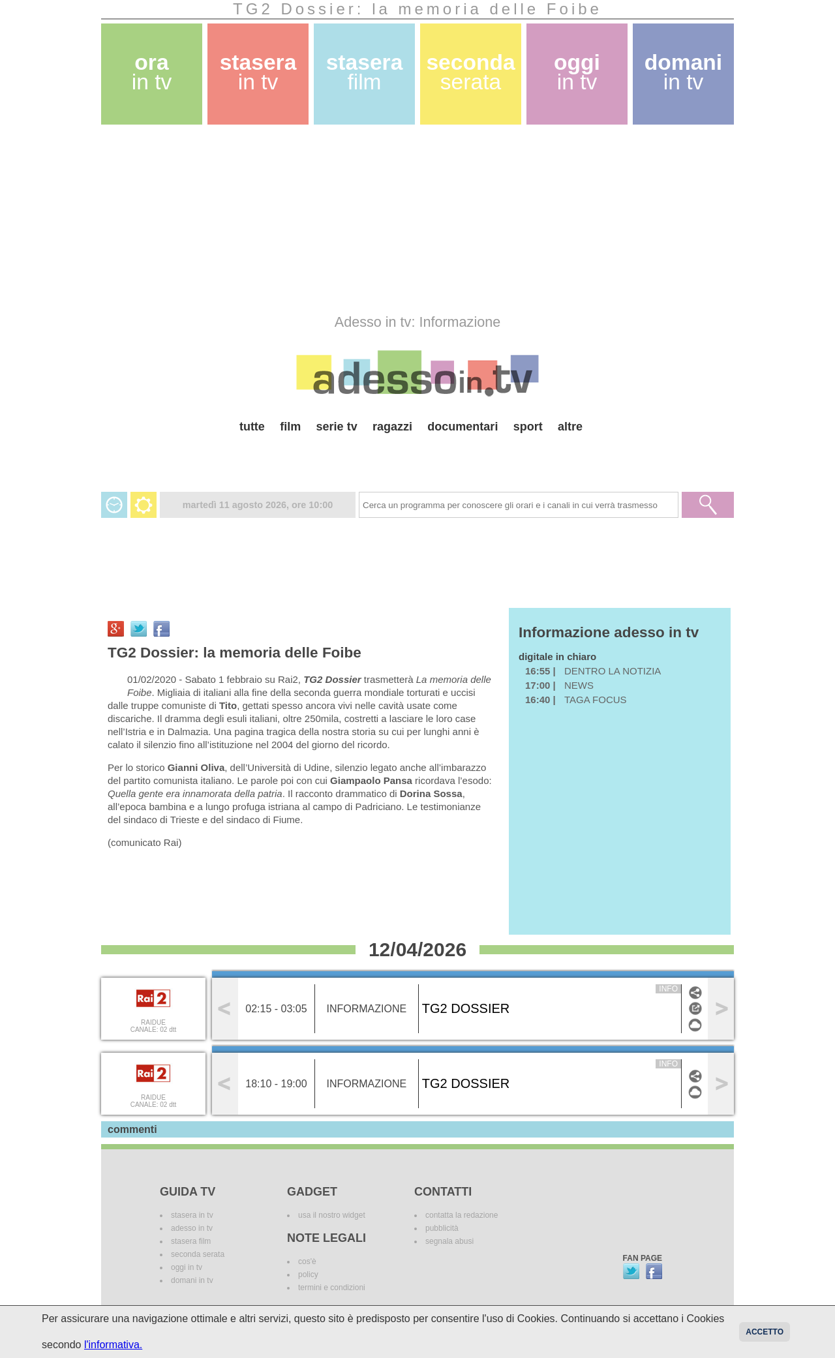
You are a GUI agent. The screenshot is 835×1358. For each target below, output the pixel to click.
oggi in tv (186, 1267)
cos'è (307, 1261)
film (290, 426)
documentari (462, 426)
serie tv (336, 426)
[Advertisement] (417, 219)
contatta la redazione (461, 1215)
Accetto (764, 1331)
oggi (577, 72)
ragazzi (392, 426)
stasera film (191, 1241)
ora (152, 72)
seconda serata (197, 1254)
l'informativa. (113, 1344)
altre (570, 426)
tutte (252, 426)
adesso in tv (192, 1228)
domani (683, 72)
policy (308, 1274)
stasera (258, 72)
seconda (470, 72)
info (668, 988)
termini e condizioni (331, 1287)
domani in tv (192, 1280)
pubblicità (442, 1228)
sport (528, 426)
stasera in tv (192, 1215)
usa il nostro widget (331, 1215)
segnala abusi (449, 1241)
